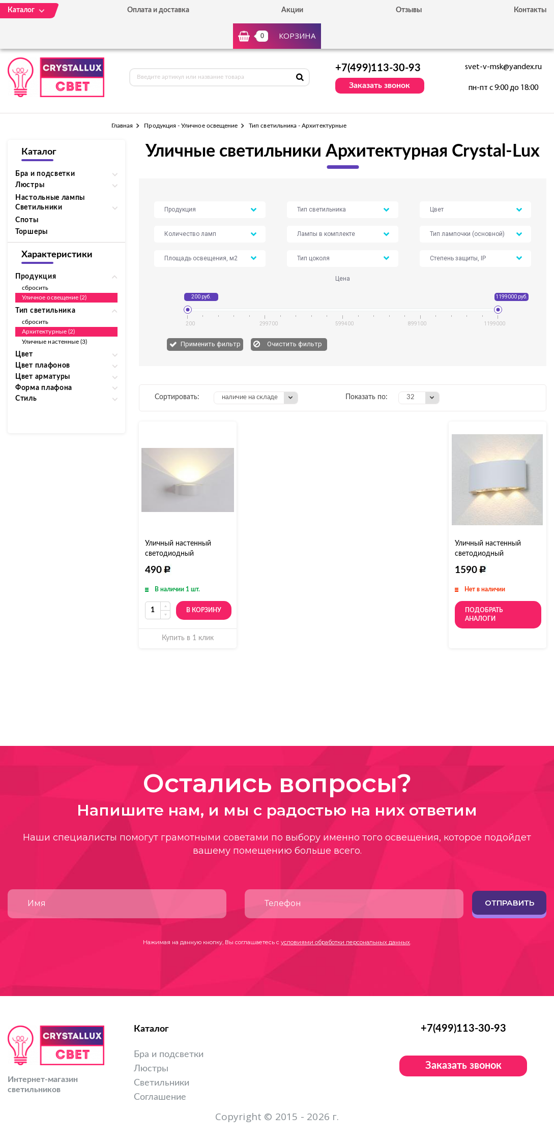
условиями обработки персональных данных (345, 942)
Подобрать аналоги (484, 614)
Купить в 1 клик (188, 638)
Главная (122, 126)
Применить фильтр (211, 344)
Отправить (509, 903)
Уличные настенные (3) (54, 342)
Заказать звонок (379, 85)
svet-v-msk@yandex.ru (503, 67)
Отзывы (409, 10)
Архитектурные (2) (48, 331)
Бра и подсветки (168, 1054)
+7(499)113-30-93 (378, 68)
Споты (27, 220)
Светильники (161, 1083)
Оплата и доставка (158, 10)
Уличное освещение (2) (54, 297)
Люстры (151, 1068)
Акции (292, 10)
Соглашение (160, 1097)
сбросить (35, 288)
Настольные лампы (50, 197)
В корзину (203, 610)
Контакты (530, 10)
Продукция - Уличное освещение (191, 126)
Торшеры (31, 231)
